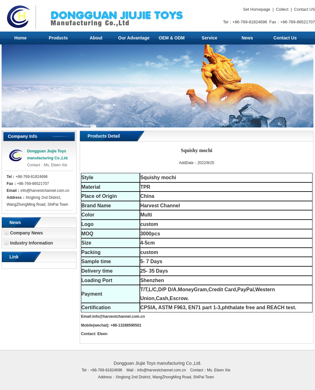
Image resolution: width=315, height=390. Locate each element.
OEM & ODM (172, 37)
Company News (26, 232)
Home (20, 37)
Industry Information (31, 242)
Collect (282, 9)
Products (58, 37)
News (247, 37)
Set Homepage (256, 9)
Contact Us (285, 37)
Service (209, 37)
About (96, 37)
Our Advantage (134, 37)
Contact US (304, 9)
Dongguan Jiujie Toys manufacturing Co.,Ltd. (157, 363)
